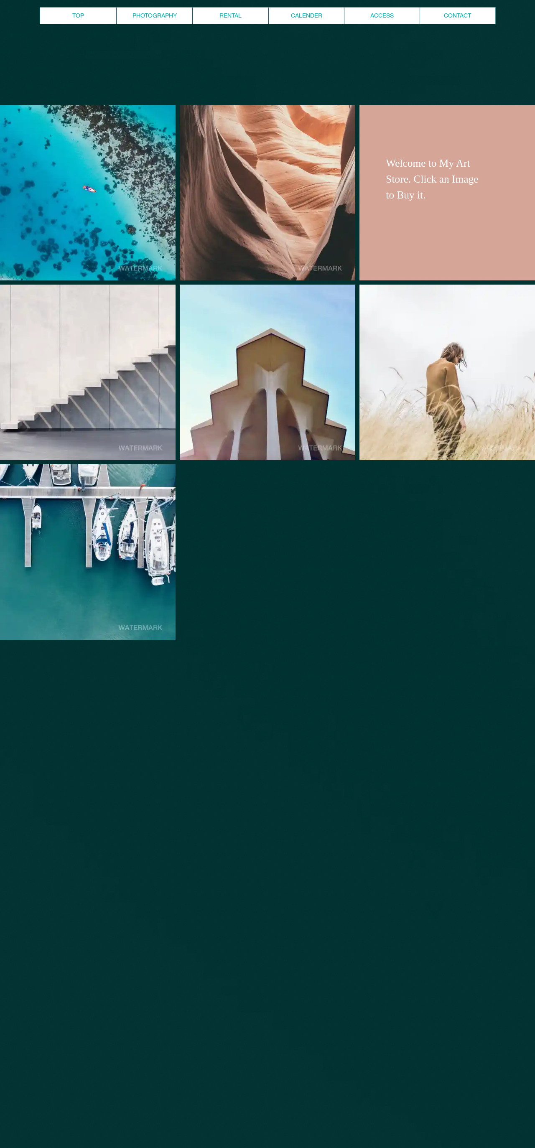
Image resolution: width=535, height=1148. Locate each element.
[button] (88, 192)
